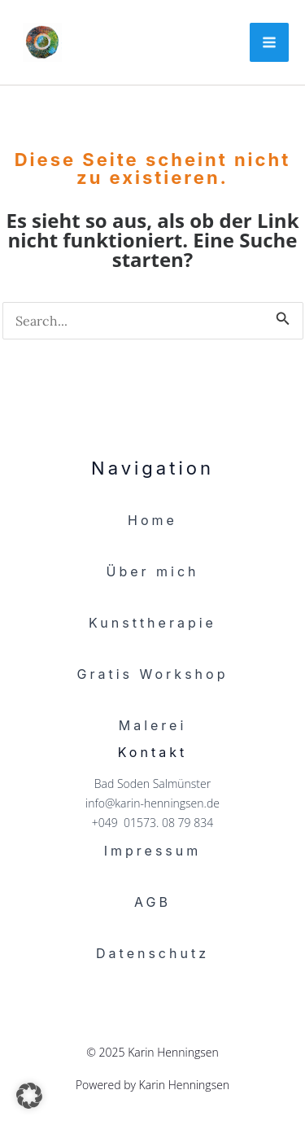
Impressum (153, 851)
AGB (152, 902)
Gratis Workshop (153, 674)
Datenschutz (152, 953)
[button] (29, 1095)
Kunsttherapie (152, 623)
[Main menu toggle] (269, 42)
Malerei (153, 725)
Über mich (152, 571)
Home (152, 520)
